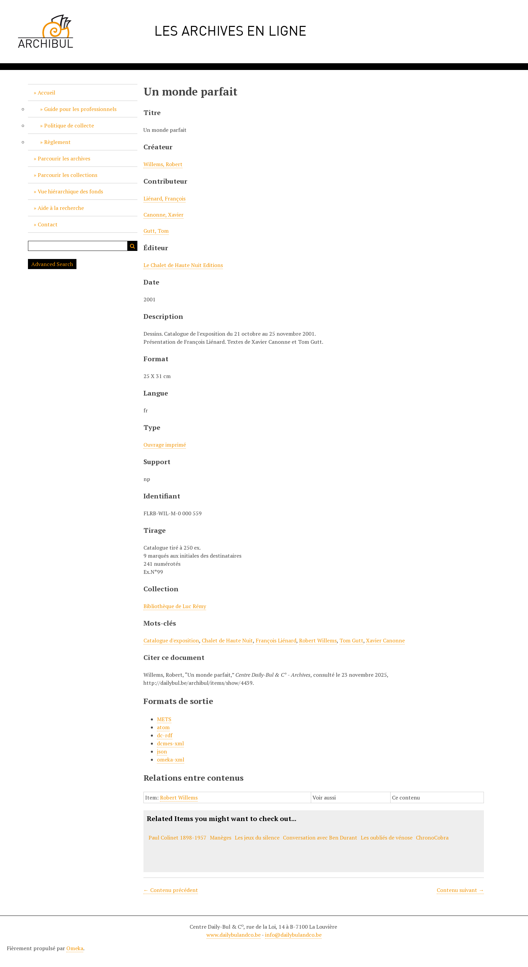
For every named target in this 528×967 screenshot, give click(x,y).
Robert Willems (318, 640)
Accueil (46, 92)
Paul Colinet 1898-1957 (177, 837)
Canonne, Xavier (163, 214)
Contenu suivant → (460, 890)
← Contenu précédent (170, 890)
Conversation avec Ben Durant (320, 837)
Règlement (57, 142)
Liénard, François (164, 198)
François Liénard (276, 640)
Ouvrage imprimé (164, 444)
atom (163, 727)
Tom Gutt (351, 640)
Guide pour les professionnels (80, 109)
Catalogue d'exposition (171, 640)
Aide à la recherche (61, 208)
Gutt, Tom (156, 230)
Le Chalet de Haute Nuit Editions (183, 265)
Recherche (132, 246)
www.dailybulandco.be (233, 934)
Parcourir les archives (64, 158)
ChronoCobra (432, 837)
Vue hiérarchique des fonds (70, 191)
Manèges (220, 837)
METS (164, 719)
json (162, 751)
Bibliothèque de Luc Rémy (174, 606)
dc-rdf (164, 735)
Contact (48, 224)
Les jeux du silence (257, 837)
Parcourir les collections (67, 175)
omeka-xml (170, 759)
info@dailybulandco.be (293, 934)
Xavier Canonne (385, 640)
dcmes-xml (170, 743)
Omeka (74, 948)
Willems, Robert (163, 164)
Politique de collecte (69, 125)
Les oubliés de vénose (386, 837)
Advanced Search (52, 264)
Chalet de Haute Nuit (227, 640)
